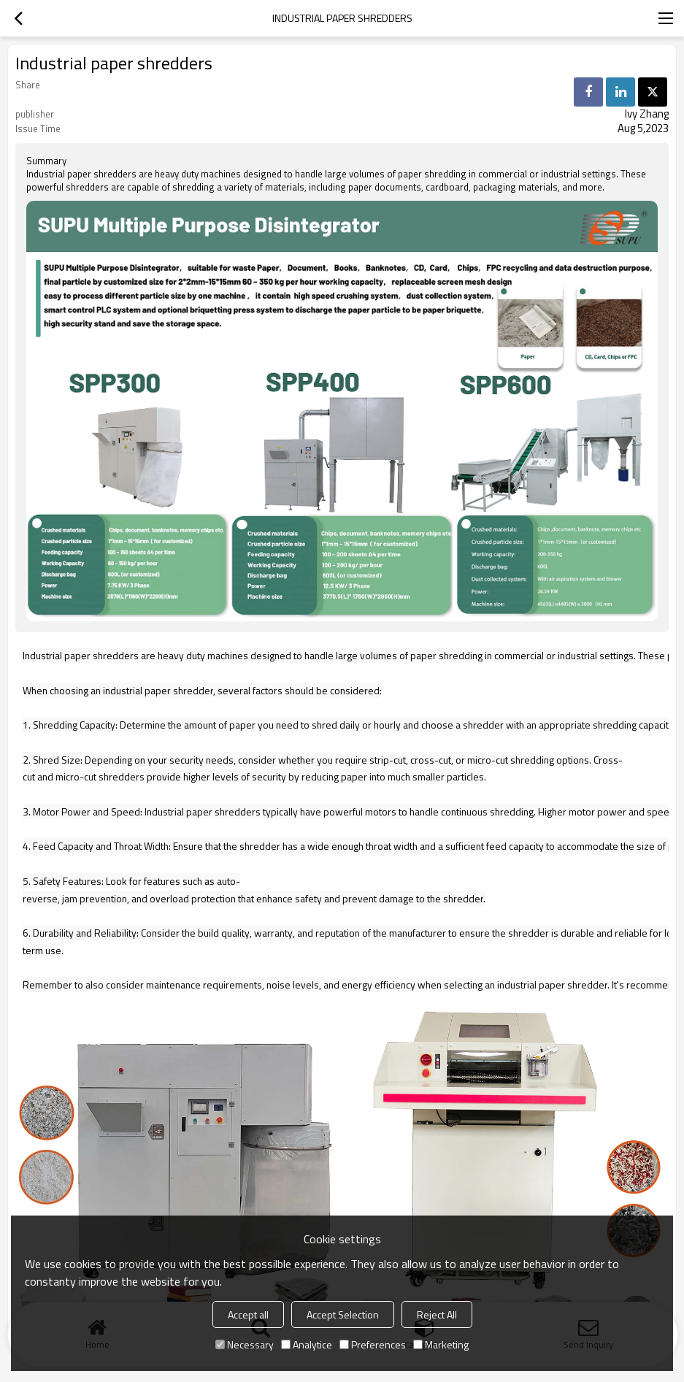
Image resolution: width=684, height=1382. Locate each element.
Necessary (244, 1344)
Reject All (437, 1314)
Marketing (441, 1344)
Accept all (248, 1314)
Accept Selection (343, 1314)
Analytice (306, 1344)
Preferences (372, 1344)
